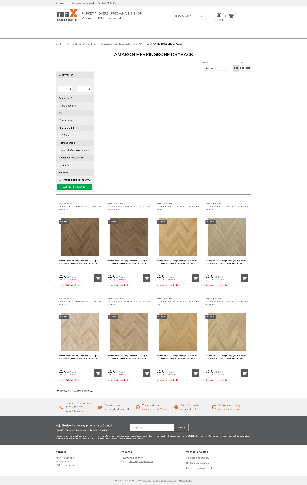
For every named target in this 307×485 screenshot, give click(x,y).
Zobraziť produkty (74, 187)
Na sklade (69, 105)
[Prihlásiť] (219, 17)
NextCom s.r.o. (185, 480)
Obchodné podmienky (197, 457)
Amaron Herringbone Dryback (79, 180)
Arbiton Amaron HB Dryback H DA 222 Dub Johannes (226, 206)
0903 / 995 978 (109, 3)
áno (65, 165)
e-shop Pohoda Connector (164, 480)
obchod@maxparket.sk (83, 3)
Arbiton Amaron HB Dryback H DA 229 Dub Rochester (80, 206)
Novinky (68, 120)
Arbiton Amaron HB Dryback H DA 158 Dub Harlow (80, 301)
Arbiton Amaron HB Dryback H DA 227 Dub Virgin (178, 301)
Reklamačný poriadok (197, 463)
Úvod (62, 3)
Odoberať (181, 427)
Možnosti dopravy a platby (200, 468)
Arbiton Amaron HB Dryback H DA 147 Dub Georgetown (129, 206)
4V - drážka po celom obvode (79, 150)
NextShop (147, 480)
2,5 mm (67, 135)
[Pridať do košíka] (98, 278)
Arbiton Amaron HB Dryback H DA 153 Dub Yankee (129, 301)
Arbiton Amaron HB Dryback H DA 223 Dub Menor (178, 206)
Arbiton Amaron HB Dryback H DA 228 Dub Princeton (226, 301)
